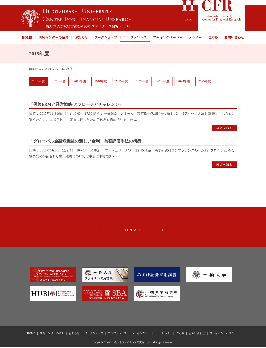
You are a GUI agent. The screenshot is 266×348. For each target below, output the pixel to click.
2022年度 (142, 82)
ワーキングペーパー (167, 37)
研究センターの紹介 (53, 37)
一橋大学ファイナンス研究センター (132, 343)
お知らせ (81, 37)
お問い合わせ (234, 37)
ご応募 (213, 37)
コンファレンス (135, 37)
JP (186, 20)
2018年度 (100, 82)
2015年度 (38, 82)
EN (190, 20)
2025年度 (204, 82)
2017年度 (80, 82)
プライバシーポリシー (223, 334)
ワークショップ (105, 37)
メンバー (195, 37)
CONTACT (133, 231)
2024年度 (184, 82)
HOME (27, 37)
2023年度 (163, 82)
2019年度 (121, 82)
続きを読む (224, 129)
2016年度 (59, 82)
